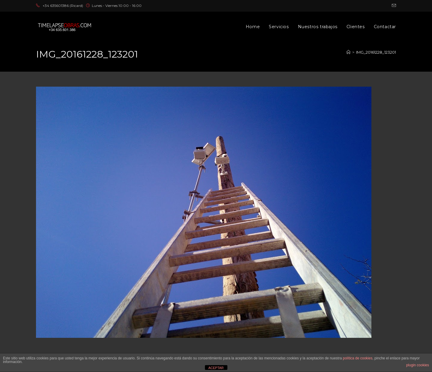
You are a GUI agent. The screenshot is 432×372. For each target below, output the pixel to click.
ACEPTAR (216, 368)
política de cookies (358, 358)
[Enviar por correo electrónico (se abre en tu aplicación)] (393, 6)
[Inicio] (348, 52)
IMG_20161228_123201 (376, 52)
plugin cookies (417, 365)
